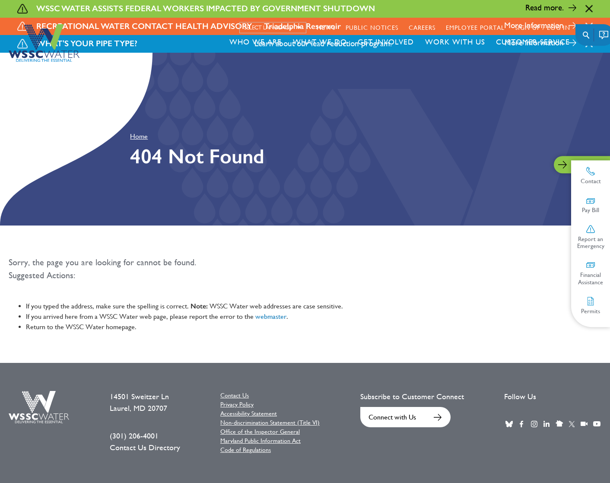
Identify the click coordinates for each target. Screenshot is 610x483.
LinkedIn (546, 424)
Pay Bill (590, 205)
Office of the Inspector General (260, 431)
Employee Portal (475, 27)
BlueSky (509, 424)
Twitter (571, 424)
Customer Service (533, 42)
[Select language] (272, 27)
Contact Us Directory (145, 447)
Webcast (584, 424)
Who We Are (255, 42)
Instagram (534, 424)
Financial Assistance (590, 273)
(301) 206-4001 (134, 436)
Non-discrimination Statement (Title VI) (270, 422)
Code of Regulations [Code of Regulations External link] (245, 449)
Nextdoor (559, 424)
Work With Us (455, 42)
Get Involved (386, 42)
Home (139, 136)
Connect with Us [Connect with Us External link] (392, 417)
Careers (422, 27)
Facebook (521, 424)
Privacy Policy (237, 404)
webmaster (270, 316)
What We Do (320, 42)
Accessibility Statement (248, 413)
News (326, 27)
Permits (590, 306)
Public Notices (372, 27)
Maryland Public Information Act (260, 440)
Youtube (596, 424)
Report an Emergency (590, 237)
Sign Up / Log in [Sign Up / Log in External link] (542, 27)
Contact (591, 175)
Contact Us (234, 395)
